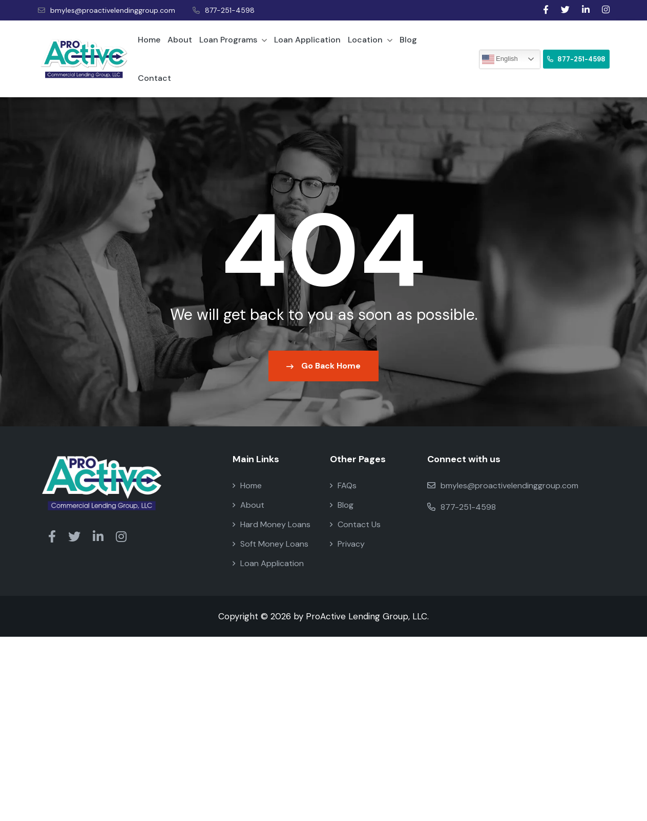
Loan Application (307, 39)
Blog (408, 39)
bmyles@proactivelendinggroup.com (106, 10)
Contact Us (355, 524)
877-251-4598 (224, 10)
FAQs (343, 485)
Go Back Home (323, 365)
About (180, 39)
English (500, 59)
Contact (154, 78)
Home (149, 39)
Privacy (347, 543)
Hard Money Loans (271, 524)
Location (370, 39)
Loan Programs (233, 39)
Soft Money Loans (270, 543)
